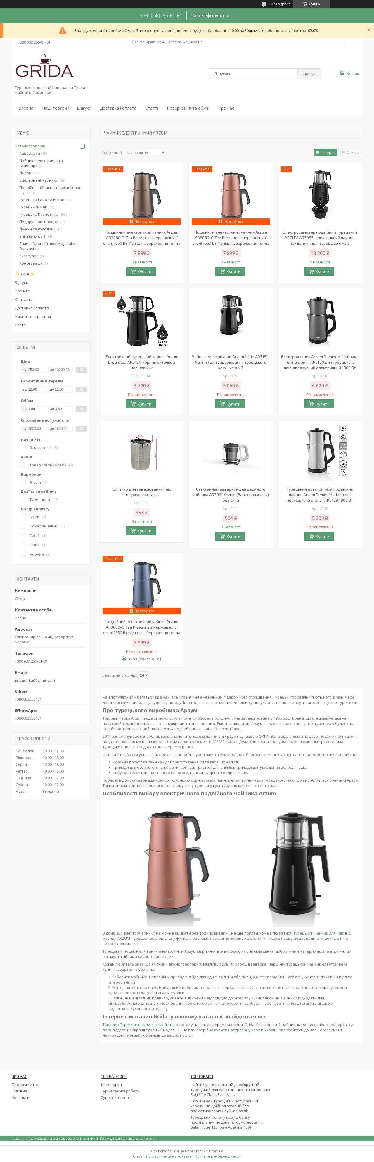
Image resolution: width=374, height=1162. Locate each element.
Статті (151, 108)
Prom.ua (216, 1151)
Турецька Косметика (38, 214)
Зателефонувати (210, 15)
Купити (144, 271)
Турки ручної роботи (120, 1091)
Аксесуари (29, 255)
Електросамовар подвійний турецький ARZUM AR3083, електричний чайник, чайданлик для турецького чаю (320, 238)
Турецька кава (115, 1097)
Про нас (226, 108)
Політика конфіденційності (218, 1156)
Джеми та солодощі (37, 229)
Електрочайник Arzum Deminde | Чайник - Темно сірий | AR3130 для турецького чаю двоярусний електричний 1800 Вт (320, 362)
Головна (24, 108)
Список (353, 152)
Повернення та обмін (188, 108)
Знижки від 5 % (33, 236)
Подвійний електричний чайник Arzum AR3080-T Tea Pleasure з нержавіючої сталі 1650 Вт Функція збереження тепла (141, 238)
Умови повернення (33, 316)
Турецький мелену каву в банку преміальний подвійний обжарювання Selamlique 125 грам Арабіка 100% (227, 1122)
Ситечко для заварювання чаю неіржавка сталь (141, 492)
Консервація (31, 263)
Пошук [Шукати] (309, 74)
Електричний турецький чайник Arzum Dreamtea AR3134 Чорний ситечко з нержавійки (141, 362)
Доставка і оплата (118, 108)
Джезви (26, 172)
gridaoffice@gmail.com (35, 680)
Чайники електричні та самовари (41, 163)
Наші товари (54, 108)
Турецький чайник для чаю (318, 933)
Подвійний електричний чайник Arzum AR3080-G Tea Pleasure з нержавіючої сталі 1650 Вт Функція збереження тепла (230, 238)
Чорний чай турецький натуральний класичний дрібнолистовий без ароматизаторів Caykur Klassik (225, 1105)
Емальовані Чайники (38, 180)
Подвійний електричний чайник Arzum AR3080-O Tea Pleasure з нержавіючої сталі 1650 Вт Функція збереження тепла (141, 627)
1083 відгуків (279, 3)
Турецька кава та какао (41, 199)
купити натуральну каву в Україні (245, 1029)
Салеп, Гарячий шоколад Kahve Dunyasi (48, 246)
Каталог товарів (30, 146)
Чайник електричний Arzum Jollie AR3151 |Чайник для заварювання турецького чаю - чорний (231, 362)
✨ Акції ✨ (24, 274)
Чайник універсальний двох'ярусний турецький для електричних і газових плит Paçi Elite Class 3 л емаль (231, 1089)
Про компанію (25, 1084)
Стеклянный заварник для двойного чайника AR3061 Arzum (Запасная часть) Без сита (231, 495)
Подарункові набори (38, 221)
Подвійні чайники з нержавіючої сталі (49, 190)
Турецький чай (33, 207)
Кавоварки (29, 153)
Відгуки (84, 108)
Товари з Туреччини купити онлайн (136, 1024)
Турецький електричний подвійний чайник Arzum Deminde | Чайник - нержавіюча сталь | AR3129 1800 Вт (319, 495)
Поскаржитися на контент (168, 1156)
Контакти (24, 299)
